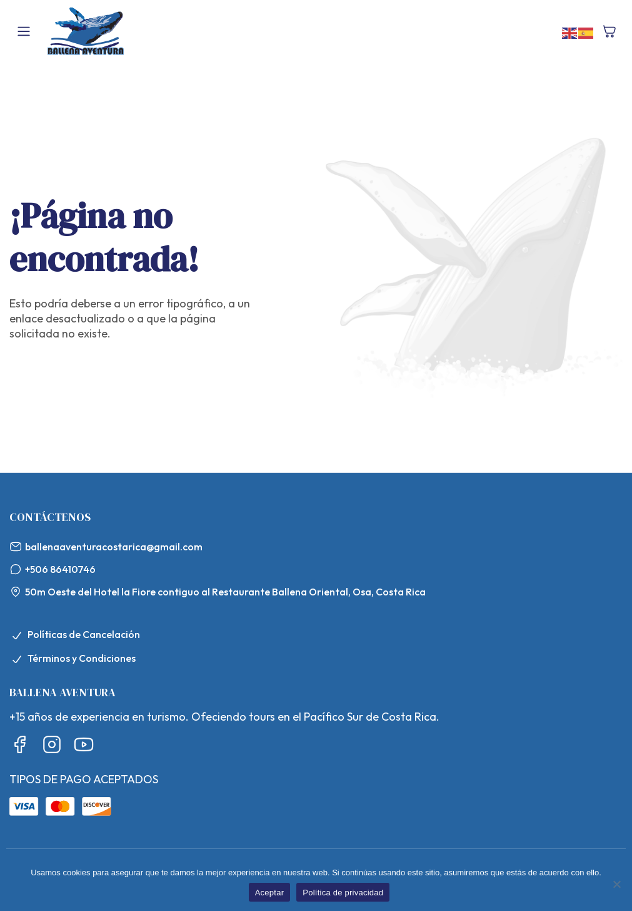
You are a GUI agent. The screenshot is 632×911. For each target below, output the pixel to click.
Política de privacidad (343, 892)
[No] (616, 884)
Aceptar (269, 892)
